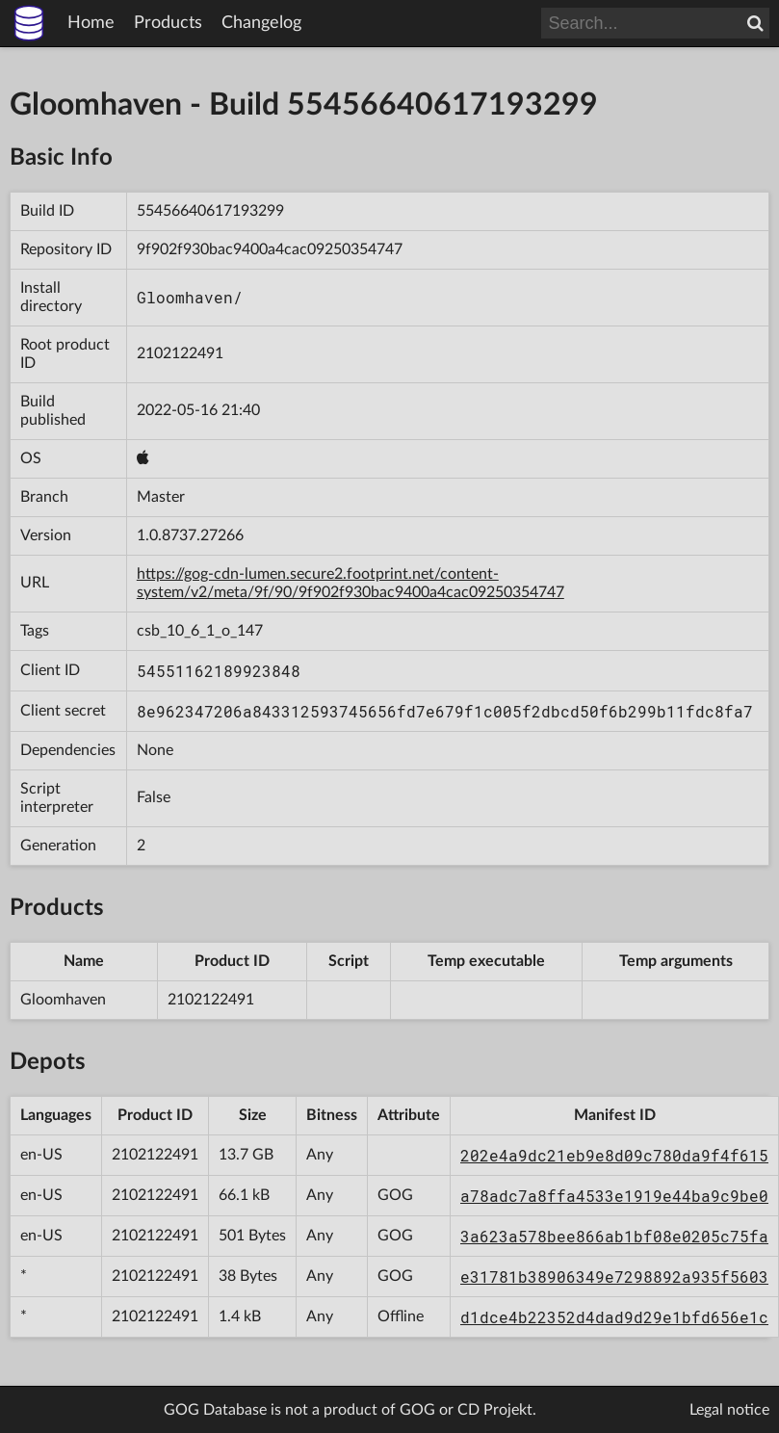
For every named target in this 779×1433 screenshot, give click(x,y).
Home (91, 23)
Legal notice (729, 1410)
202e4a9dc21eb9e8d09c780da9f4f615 (614, 1155)
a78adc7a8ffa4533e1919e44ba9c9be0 (614, 1195)
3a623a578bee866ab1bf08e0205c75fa (614, 1236)
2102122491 (180, 353)
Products (168, 23)
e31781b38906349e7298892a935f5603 (614, 1276)
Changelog (261, 23)
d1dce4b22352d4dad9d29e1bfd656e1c (614, 1317)
